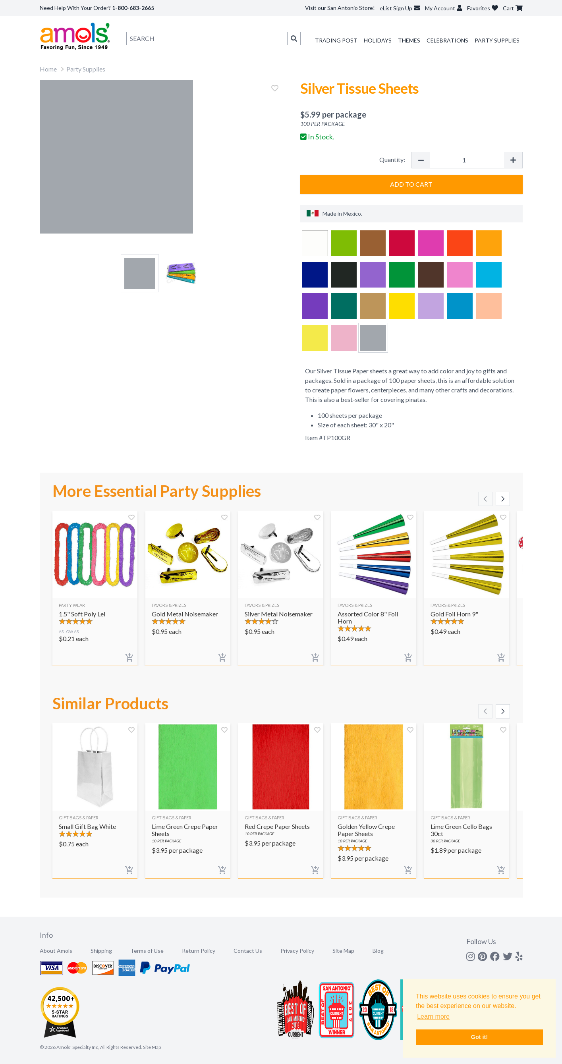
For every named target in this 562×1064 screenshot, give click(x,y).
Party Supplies (497, 40)
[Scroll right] (503, 499)
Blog (378, 950)
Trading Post (336, 40)
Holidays (378, 40)
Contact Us (248, 950)
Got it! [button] (479, 1037)
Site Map (343, 950)
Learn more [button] (433, 1016)
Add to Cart (411, 184)
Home (48, 69)
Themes (409, 40)
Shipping (101, 950)
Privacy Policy (297, 950)
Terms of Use (147, 950)
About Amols (56, 950)
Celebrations (447, 40)
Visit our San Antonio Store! (340, 7)
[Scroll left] (485, 499)
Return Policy (198, 950)
